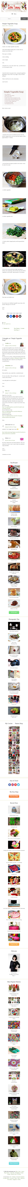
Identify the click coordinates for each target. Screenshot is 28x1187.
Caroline (7, 343)
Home (16, 1178)
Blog (17, 1171)
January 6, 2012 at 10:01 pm (10, 367)
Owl (10, 1176)
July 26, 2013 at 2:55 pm (10, 440)
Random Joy (6, 328)
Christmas (14, 1176)
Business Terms (14, 1174)
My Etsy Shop (14, 796)
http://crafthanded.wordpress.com (18, 358)
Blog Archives (6, 1172)
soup (4, 323)
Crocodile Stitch (6, 1178)
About (19, 1171)
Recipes (22, 1172)
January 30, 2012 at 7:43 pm (10, 427)
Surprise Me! (14, 944)
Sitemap (8, 1174)
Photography (17, 1172)
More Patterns (14, 1163)
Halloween (22, 1178)
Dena (6, 390)
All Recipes (14, 612)
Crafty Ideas (12, 1172)
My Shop (19, 1174)
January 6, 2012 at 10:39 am (10, 345)
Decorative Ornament (20, 1176)
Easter (19, 1178)
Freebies (19, 1179)
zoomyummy (8, 365)
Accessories (12, 1178)
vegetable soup (8, 323)
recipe (5, 322)
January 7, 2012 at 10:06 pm (10, 393)
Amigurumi (15, 1179)
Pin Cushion (9, 1179)
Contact (22, 1171)
